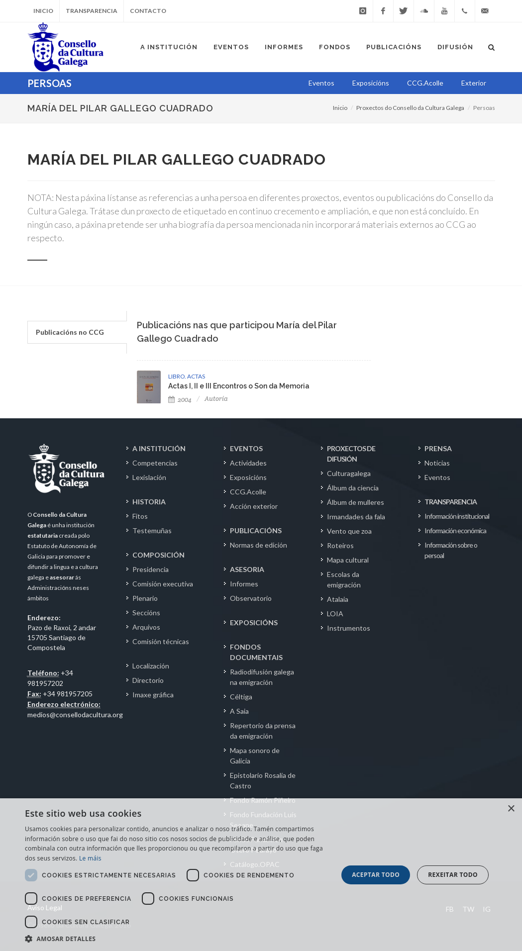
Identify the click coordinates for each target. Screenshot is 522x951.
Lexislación (149, 477)
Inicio (43, 10)
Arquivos (146, 627)
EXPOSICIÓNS (254, 622)
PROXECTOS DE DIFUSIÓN (351, 453)
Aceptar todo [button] (376, 874)
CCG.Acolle (248, 491)
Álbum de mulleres (355, 502)
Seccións (146, 612)
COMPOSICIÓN (158, 555)
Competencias (155, 463)
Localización (150, 666)
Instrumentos (348, 628)
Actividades (248, 463)
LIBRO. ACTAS (186, 376)
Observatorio (251, 598)
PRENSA (438, 448)
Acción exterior (254, 506)
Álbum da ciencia (353, 487)
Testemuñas (152, 530)
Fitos (140, 516)
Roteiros (340, 545)
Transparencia (91, 10)
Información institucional (456, 516)
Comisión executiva (162, 583)
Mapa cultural (348, 560)
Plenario (145, 598)
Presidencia (150, 569)
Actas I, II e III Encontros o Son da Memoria (239, 386)
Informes (244, 583)
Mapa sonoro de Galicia (255, 755)
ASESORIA (247, 569)
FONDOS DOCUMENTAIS (256, 652)
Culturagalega (349, 473)
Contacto (148, 10)
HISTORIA (149, 501)
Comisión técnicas (160, 641)
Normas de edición (258, 545)
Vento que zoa (349, 531)
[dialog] (261, 874)
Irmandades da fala (356, 516)
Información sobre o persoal (450, 550)
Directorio (148, 680)
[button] (176, 939)
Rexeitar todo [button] (453, 874)
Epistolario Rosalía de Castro (263, 780)
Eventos (437, 477)
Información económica (455, 530)
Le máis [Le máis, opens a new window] (90, 858)
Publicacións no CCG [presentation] (70, 332)
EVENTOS (246, 448)
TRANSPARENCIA (450, 501)
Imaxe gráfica (153, 694)
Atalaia (337, 599)
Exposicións (248, 477)
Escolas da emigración (344, 579)
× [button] (511, 809)
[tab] (76, 332)
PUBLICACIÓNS (256, 530)
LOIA (335, 613)
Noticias (437, 463)
